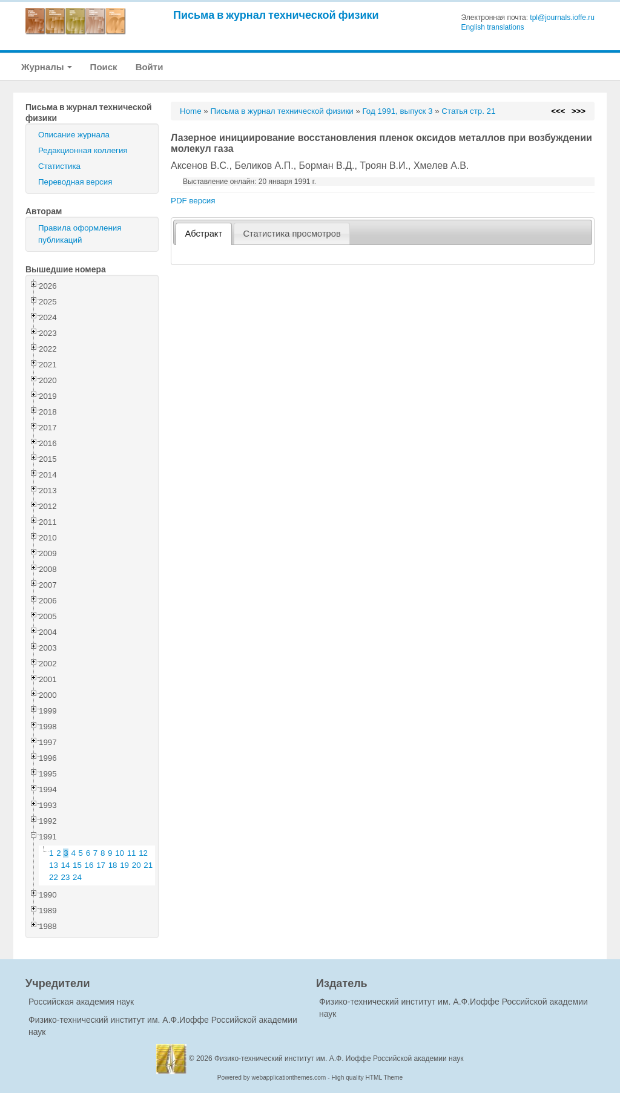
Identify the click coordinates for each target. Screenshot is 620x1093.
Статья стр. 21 (468, 111)
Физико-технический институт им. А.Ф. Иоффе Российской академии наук (339, 1058)
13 (53, 865)
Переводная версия (75, 181)
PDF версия (193, 200)
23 (65, 877)
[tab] (204, 234)
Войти (149, 67)
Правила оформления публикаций (79, 234)
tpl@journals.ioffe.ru (562, 17)
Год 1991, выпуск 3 (398, 111)
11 (131, 853)
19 (124, 865)
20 (136, 865)
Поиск (103, 67)
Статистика (59, 166)
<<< (558, 111)
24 (77, 877)
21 (148, 865)
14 (65, 865)
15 (77, 865)
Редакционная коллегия (83, 150)
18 (112, 865)
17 (100, 865)
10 (119, 853)
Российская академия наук (81, 1001)
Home (191, 111)
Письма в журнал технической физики (276, 15)
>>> (578, 111)
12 (143, 853)
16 (89, 865)
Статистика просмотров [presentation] (291, 233)
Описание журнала (74, 134)
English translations (492, 27)
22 (53, 877)
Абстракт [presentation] (204, 233)
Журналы (46, 67)
